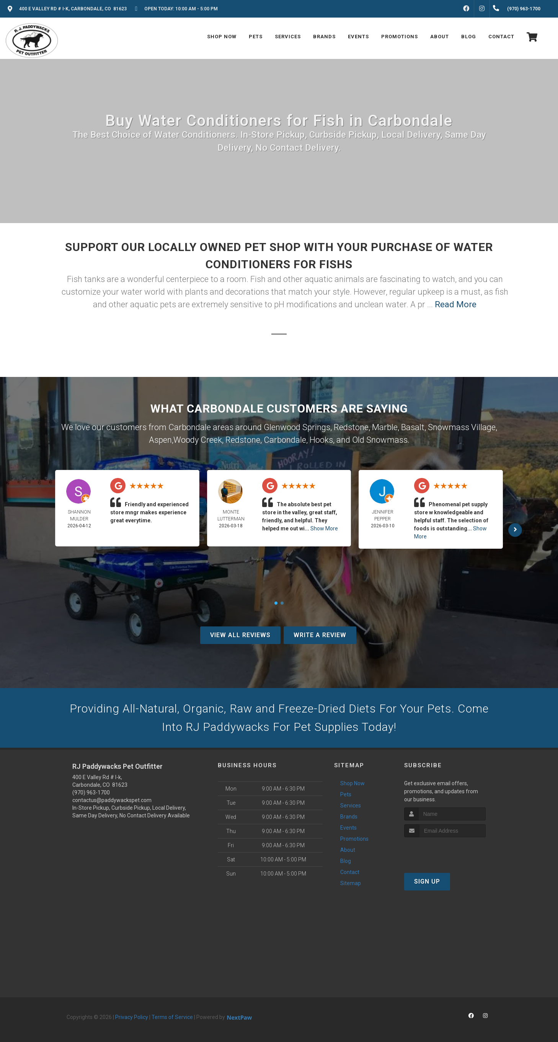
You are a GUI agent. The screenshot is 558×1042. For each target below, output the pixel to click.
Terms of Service (172, 1017)
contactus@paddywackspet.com (112, 800)
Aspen (160, 440)
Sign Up (427, 881)
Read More (455, 304)
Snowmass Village (462, 427)
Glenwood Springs (297, 427)
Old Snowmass (380, 440)
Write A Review (320, 635)
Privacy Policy (131, 1017)
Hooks (321, 440)
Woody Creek (197, 440)
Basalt (412, 427)
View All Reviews (240, 635)
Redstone (351, 427)
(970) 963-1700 (91, 792)
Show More (324, 528)
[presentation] (445, 851)
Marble (385, 427)
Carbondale (285, 440)
